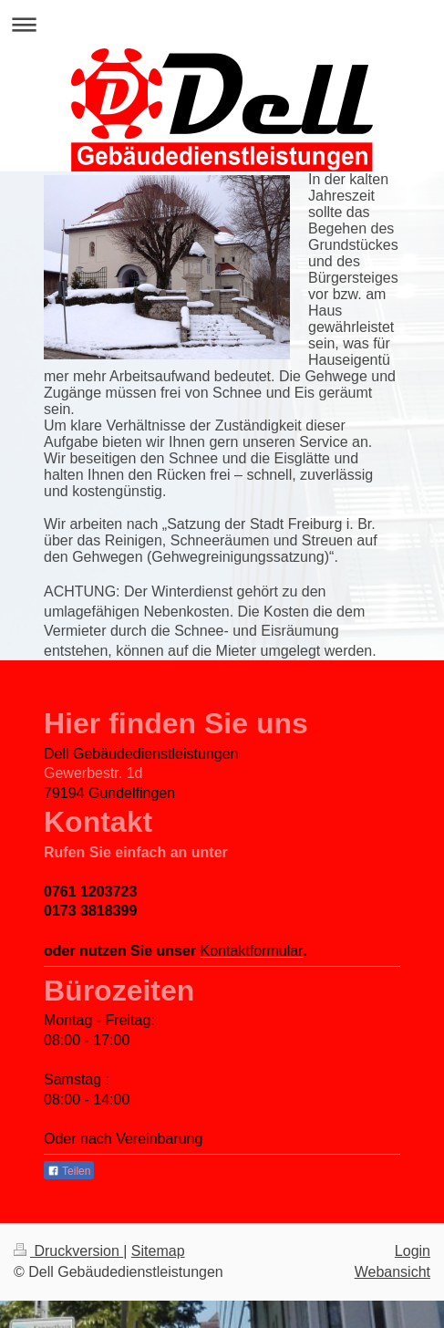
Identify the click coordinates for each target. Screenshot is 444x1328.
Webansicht (392, 1272)
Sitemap (158, 1251)
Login (412, 1251)
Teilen (68, 1171)
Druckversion (68, 1251)
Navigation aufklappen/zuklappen (222, 24)
